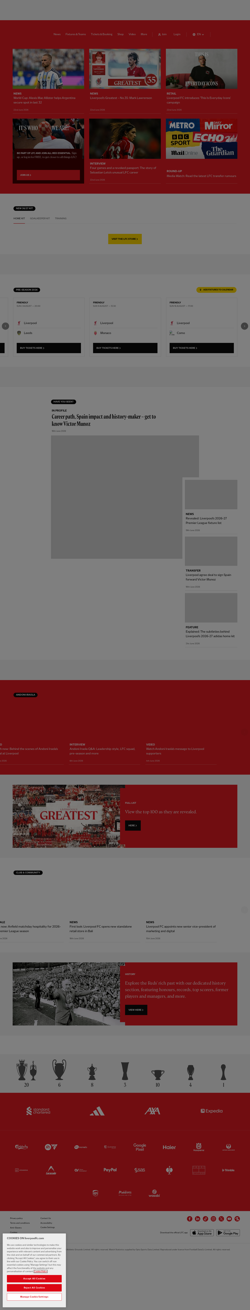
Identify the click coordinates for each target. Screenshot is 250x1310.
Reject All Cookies (34, 1294)
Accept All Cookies (34, 1284)
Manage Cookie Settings (34, 1303)
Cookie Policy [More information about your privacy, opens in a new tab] (40, 1277)
